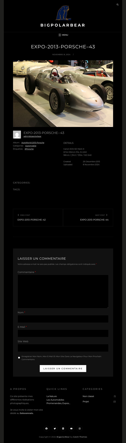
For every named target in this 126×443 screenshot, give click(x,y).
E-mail (22, 327)
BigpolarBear (63, 25)
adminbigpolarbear (32, 136)
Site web (23, 341)
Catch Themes (80, 437)
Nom (21, 312)
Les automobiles (55, 400)
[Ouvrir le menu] (63, 35)
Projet (86, 401)
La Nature (51, 396)
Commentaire (27, 272)
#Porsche (29, 149)
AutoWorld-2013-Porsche (32, 142)
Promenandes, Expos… (58, 403)
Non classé (88, 396)
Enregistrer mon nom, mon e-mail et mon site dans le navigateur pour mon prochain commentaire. (61, 358)
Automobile (30, 146)
